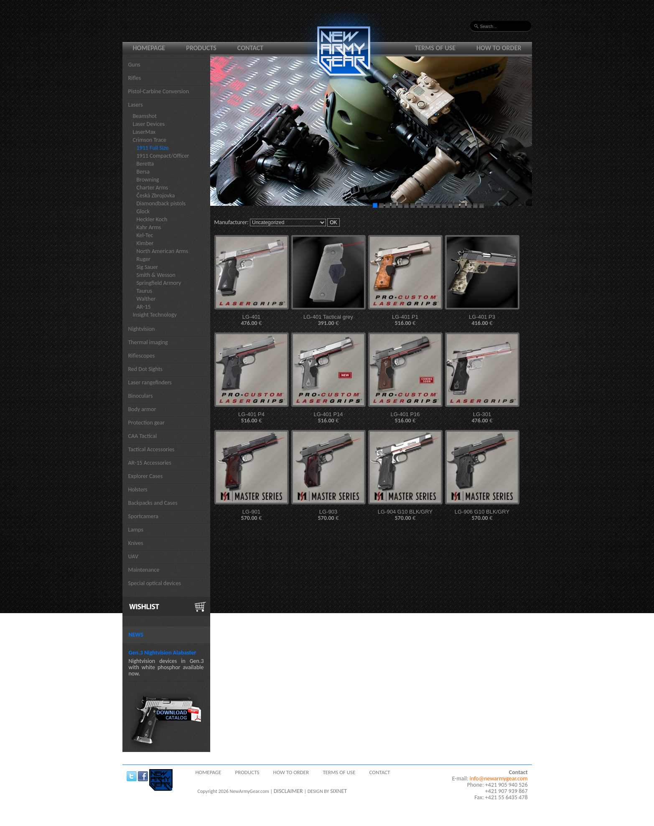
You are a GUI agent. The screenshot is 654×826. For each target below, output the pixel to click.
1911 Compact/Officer (163, 155)
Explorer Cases (145, 476)
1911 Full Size (153, 147)
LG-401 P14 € (328, 417)
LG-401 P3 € (482, 320)
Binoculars (140, 396)
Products (201, 48)
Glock (143, 211)
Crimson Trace (149, 139)
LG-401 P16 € (405, 417)
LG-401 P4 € (251, 417)
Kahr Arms (149, 227)
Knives (135, 543)
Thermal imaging (148, 342)
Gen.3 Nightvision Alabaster (162, 652)
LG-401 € (251, 320)
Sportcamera (143, 516)
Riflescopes (141, 356)
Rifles (134, 78)
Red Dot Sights (145, 369)
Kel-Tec (145, 235)
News (136, 634)
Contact (250, 48)
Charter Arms (152, 187)
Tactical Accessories (151, 449)
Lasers (135, 105)
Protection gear (146, 422)
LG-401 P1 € (405, 320)
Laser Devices (149, 124)
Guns (134, 64)
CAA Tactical (142, 436)
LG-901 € (251, 515)
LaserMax (144, 132)
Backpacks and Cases (153, 503)
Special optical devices (154, 583)
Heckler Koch (152, 219)
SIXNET (338, 791)
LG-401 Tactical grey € (328, 320)
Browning (148, 179)
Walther (146, 298)
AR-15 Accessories (149, 463)
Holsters (138, 489)
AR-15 (144, 306)
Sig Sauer (147, 267)
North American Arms (162, 251)
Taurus (145, 290)
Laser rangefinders (150, 382)
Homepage (149, 48)
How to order (499, 48)
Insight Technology (155, 314)
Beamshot (145, 116)
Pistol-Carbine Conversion (158, 91)
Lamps (136, 530)
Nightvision (141, 329)
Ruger (143, 259)
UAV (133, 556)
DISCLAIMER (288, 791)
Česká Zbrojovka (156, 195)
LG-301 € (481, 417)
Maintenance (144, 570)
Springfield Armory (159, 282)
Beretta (145, 163)
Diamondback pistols (161, 203)
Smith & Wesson (156, 275)
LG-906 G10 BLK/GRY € (482, 515)
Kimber (145, 243)
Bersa (143, 171)
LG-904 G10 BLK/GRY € (405, 515)
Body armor (142, 409)
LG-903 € (328, 515)
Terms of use (435, 48)
